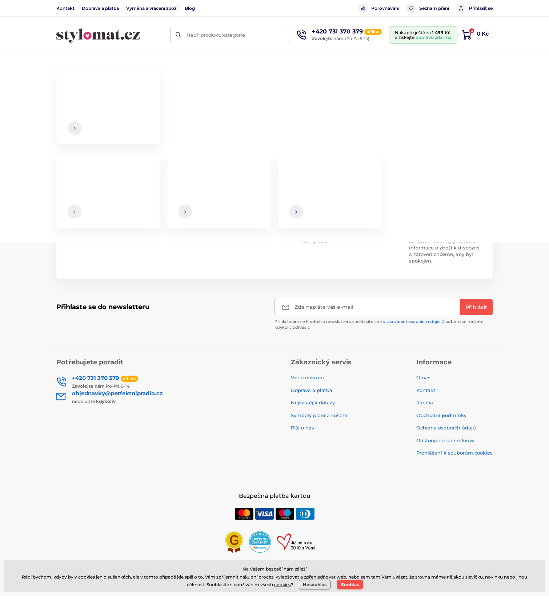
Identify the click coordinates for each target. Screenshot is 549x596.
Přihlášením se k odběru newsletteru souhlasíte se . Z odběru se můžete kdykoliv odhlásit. (379, 324)
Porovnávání (378, 8)
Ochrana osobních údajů (446, 428)
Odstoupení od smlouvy (445, 440)
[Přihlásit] (476, 307)
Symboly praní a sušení (319, 415)
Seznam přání (427, 8)
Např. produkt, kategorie (216, 35)
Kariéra (424, 402)
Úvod (62, 85)
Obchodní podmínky (441, 415)
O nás (423, 377)
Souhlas (350, 584)
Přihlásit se (474, 8)
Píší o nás (302, 428)
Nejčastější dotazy (313, 402)
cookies (282, 584)
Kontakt (65, 8)
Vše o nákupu (307, 377)
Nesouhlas (314, 584)
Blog (190, 8)
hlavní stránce (291, 145)
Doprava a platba (100, 8)
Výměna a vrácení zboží (151, 8)
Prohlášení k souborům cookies (454, 453)
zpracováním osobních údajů (410, 321)
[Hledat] (178, 35)
